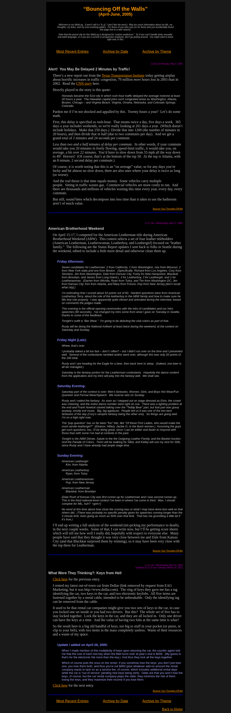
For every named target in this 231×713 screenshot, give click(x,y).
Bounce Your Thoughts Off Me (168, 209)
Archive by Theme (156, 51)
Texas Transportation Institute (123, 75)
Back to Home (172, 709)
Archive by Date (115, 51)
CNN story (84, 83)
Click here (60, 579)
